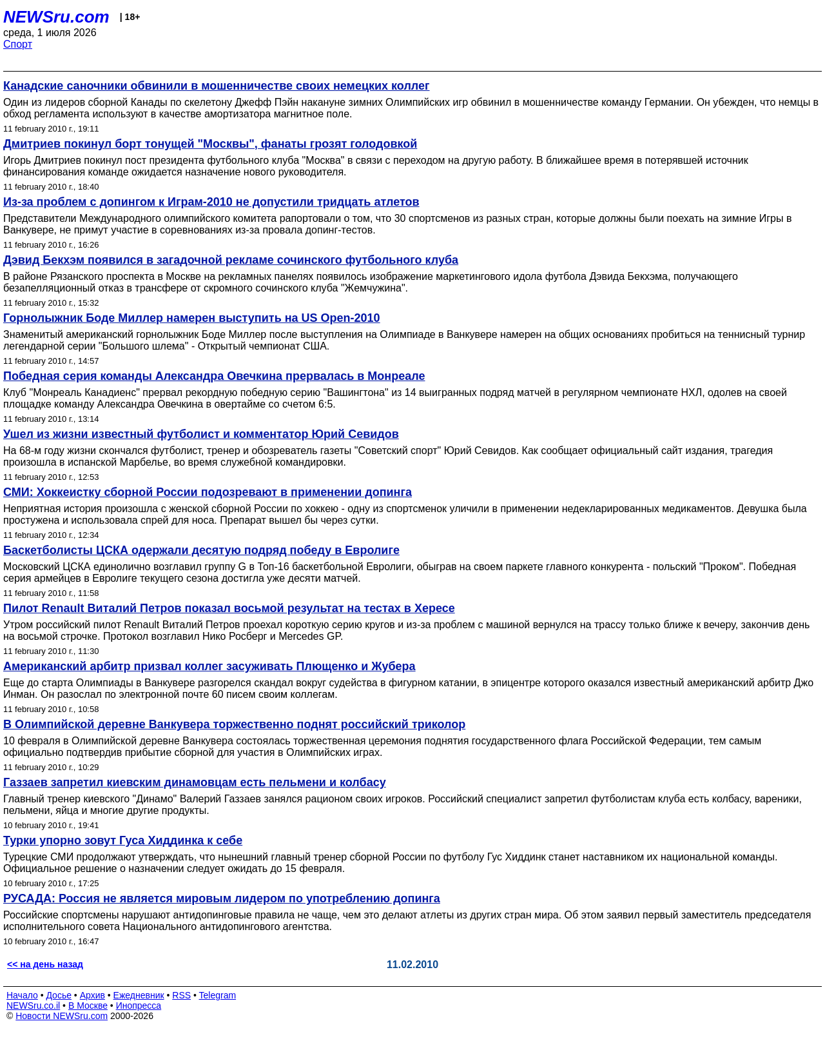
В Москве (88, 1005)
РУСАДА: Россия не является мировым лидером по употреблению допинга (221, 898)
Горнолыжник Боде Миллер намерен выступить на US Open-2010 (191, 318)
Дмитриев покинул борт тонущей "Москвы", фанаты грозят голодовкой (210, 143)
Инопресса (139, 1005)
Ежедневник (138, 995)
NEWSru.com (56, 16)
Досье (59, 995)
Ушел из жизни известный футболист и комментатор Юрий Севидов (201, 434)
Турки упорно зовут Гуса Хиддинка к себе (122, 840)
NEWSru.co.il (33, 1005)
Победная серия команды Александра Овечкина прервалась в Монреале (214, 376)
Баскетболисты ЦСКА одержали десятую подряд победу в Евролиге (201, 550)
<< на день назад (45, 964)
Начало (22, 995)
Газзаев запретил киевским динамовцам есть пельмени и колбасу (194, 782)
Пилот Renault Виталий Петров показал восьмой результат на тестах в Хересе (229, 608)
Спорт (17, 44)
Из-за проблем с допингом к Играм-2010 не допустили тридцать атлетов (211, 201)
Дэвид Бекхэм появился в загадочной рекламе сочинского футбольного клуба (230, 259)
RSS (181, 995)
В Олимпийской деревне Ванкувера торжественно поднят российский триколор (234, 724)
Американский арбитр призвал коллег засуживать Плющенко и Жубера (209, 666)
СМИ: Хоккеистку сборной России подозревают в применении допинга (207, 492)
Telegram (218, 995)
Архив (92, 995)
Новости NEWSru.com (61, 1016)
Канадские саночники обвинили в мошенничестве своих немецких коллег (216, 85)
